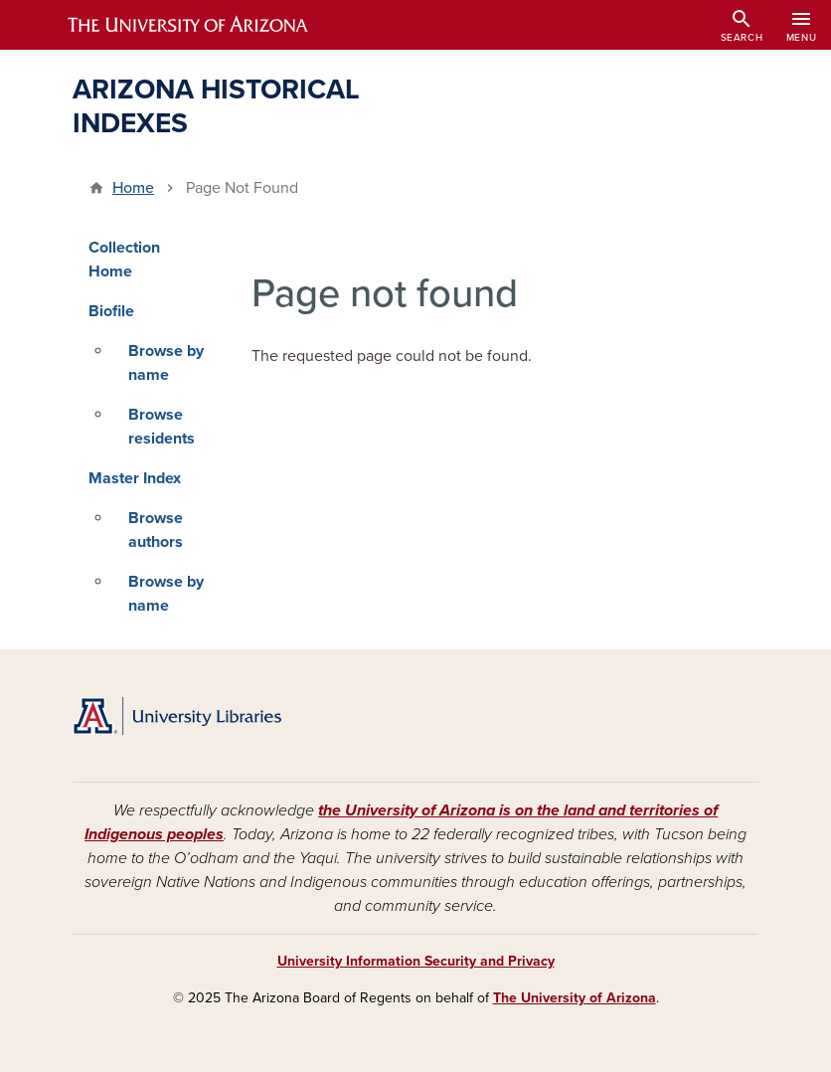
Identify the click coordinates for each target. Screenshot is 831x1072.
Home (133, 188)
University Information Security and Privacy (416, 961)
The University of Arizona (574, 997)
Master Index (134, 478)
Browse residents (161, 426)
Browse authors (155, 530)
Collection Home (124, 259)
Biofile (111, 311)
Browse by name (166, 363)
